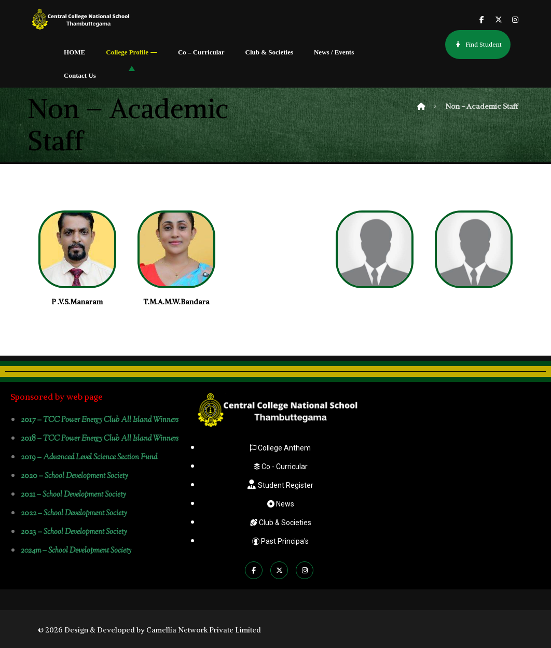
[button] (482, 20)
